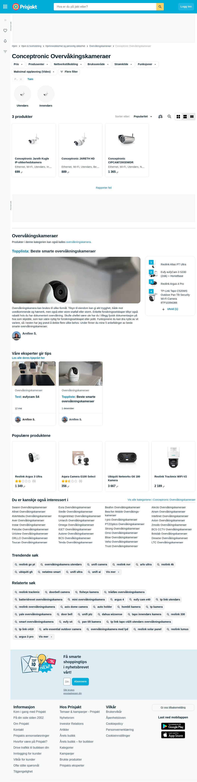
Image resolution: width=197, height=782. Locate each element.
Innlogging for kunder (27, 737)
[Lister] (5, 30)
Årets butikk (67, 719)
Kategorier (67, 731)
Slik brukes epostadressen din (78, 674)
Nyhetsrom (67, 701)
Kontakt (18, 713)
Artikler (64, 713)
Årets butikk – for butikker (76, 725)
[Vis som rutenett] (178, 116)
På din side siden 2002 (28, 701)
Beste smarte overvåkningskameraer (63, 251)
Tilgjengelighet (23, 755)
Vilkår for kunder (24, 743)
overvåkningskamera (78, 242)
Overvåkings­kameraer (100, 46)
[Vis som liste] (185, 116)
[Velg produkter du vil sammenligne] (160, 117)
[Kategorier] (5, 6)
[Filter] (5, 51)
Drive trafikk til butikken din (31, 731)
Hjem (14, 46)
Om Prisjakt (21, 707)
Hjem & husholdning (31, 46)
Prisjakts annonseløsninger (31, 719)
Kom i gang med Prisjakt (29, 695)
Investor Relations (72, 707)
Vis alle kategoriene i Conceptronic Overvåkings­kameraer (162, 499)
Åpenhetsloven (116, 701)
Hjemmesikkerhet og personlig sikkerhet (65, 46)
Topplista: (21, 251)
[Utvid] (5, 20)
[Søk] (160, 6)
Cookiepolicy (114, 707)
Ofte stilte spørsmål (26, 749)
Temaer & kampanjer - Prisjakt (80, 695)
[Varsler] (5, 41)
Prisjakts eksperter (72, 749)
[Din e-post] (88, 666)
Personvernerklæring (120, 713)
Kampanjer (67, 737)
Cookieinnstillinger (118, 719)
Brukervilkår (114, 695)
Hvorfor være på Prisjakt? (30, 725)
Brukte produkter (71, 743)
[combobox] (105, 6)
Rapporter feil (104, 187)
